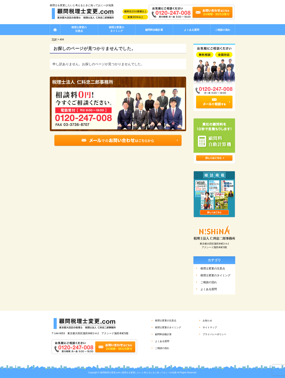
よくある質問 (191, 29)
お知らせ (207, 320)
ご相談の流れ (222, 29)
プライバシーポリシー (214, 334)
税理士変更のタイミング (116, 29)
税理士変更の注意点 (79, 29)
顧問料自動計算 (154, 29)
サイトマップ (210, 327)
